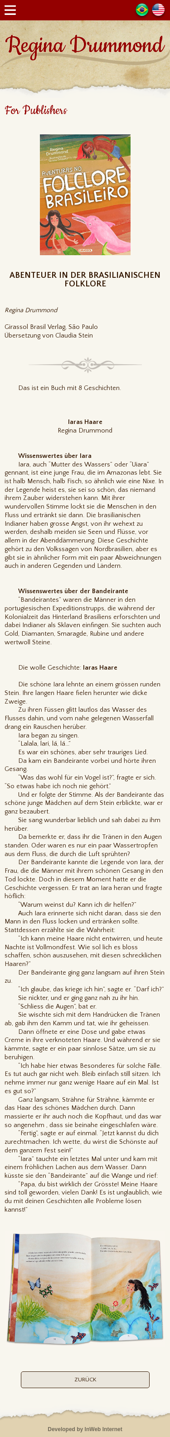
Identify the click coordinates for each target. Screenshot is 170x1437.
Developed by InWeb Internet (85, 1429)
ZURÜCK (85, 1379)
